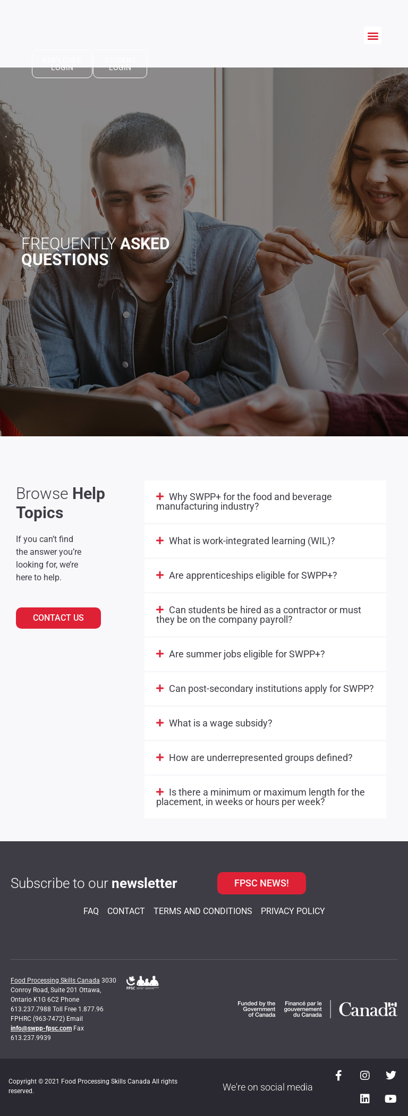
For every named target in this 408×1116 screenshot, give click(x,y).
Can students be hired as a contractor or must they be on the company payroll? (258, 614)
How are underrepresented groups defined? (261, 757)
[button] (372, 35)
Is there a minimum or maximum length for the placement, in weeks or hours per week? (260, 797)
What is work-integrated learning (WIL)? (252, 540)
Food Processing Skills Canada (55, 980)
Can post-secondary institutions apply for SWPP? (271, 688)
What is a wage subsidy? (221, 723)
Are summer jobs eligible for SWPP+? (247, 654)
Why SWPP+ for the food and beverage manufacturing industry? (244, 501)
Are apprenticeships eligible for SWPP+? (253, 575)
